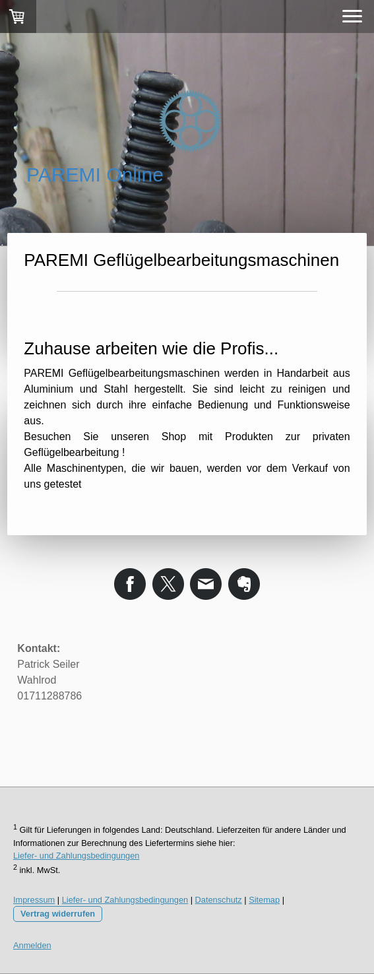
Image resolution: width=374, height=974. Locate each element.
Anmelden (32, 945)
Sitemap (264, 900)
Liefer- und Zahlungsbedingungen (76, 855)
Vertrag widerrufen (57, 914)
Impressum (34, 900)
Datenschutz (218, 900)
